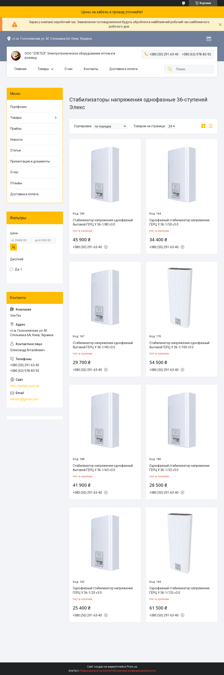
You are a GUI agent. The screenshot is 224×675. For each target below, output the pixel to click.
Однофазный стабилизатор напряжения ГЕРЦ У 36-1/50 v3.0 (179, 222)
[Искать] (170, 69)
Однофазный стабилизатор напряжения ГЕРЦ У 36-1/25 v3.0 (103, 590)
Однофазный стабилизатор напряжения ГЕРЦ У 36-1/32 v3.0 (179, 468)
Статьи (15, 150)
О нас (69, 69)
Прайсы (16, 128)
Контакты (91, 69)
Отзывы (16, 183)
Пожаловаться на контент (96, 670)
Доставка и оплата (123, 69)
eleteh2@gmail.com (24, 399)
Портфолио (18, 107)
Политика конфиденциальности (135, 670)
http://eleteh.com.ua (24, 386)
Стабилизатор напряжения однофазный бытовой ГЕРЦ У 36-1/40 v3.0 (103, 345)
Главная (20, 69)
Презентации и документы (30, 161)
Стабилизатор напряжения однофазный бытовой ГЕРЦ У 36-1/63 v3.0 (103, 468)
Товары (43, 69)
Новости (16, 139)
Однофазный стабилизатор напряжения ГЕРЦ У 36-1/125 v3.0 (179, 590)
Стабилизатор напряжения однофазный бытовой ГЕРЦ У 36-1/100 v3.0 (179, 345)
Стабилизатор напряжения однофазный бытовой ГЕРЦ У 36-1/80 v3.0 (103, 222)
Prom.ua (132, 666)
